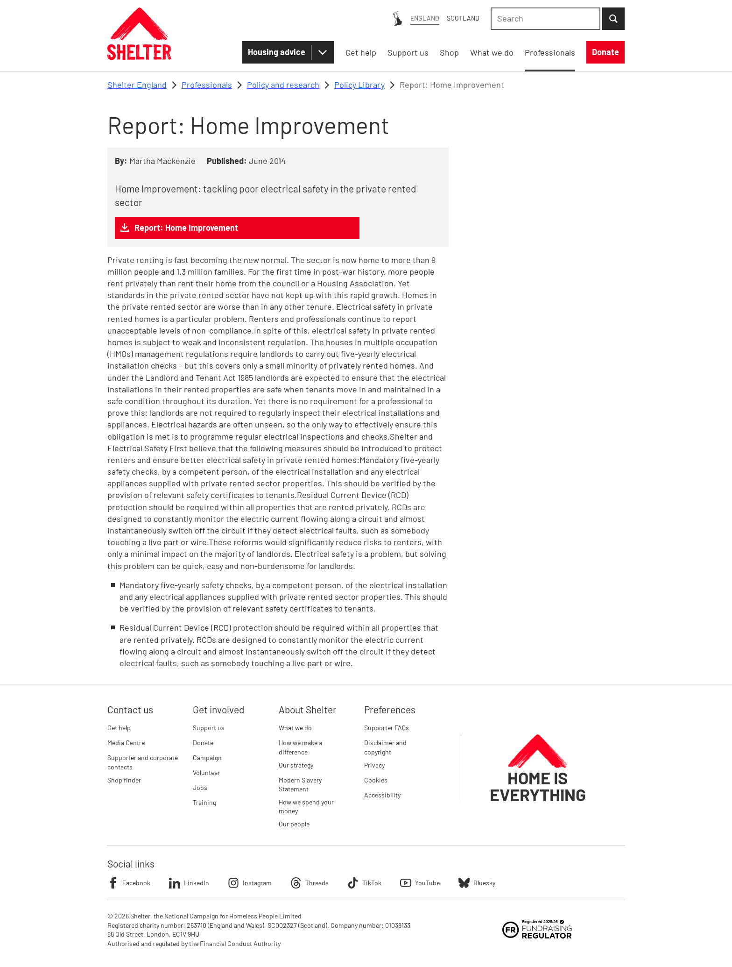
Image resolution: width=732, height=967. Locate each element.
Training (204, 802)
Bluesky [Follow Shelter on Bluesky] (476, 883)
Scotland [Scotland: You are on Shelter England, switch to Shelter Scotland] (463, 18)
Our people (294, 824)
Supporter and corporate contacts (142, 762)
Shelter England (137, 84)
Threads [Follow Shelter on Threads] (309, 883)
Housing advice (276, 52)
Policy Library (359, 84)
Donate (203, 743)
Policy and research (283, 84)
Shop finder (124, 780)
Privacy (374, 765)
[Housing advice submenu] (322, 52)
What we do (295, 728)
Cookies (375, 780)
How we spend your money (306, 806)
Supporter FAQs (386, 728)
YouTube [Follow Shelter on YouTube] (420, 883)
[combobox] (545, 18)
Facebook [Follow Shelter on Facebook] (128, 883)
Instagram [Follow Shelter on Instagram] (250, 883)
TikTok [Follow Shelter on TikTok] (364, 883)
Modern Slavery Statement (300, 784)
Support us (209, 728)
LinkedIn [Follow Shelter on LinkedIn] (189, 883)
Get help (119, 728)
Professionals (207, 84)
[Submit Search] (613, 18)
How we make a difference (300, 747)
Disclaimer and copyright (385, 747)
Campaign (207, 757)
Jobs (200, 787)
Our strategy (296, 765)
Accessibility (382, 795)
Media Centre (126, 743)
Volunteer (206, 772)
